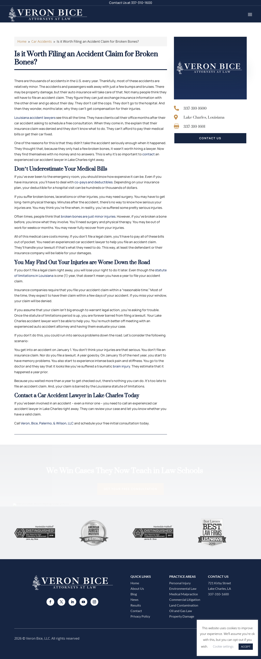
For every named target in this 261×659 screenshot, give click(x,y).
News (134, 599)
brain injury (121, 366)
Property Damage (181, 616)
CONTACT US (210, 138)
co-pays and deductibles (93, 182)
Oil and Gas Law (180, 611)
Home (134, 583)
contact (148, 154)
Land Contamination (183, 605)
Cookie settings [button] (223, 646)
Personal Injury (180, 583)
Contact (136, 611)
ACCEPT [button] (245, 646)
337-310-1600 (141, 2)
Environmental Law (182, 588)
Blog (133, 594)
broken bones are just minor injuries (88, 216)
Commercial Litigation (184, 599)
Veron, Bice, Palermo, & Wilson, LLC (47, 423)
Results (135, 605)
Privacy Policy (140, 616)
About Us (137, 588)
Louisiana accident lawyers (34, 117)
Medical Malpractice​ (183, 594)
